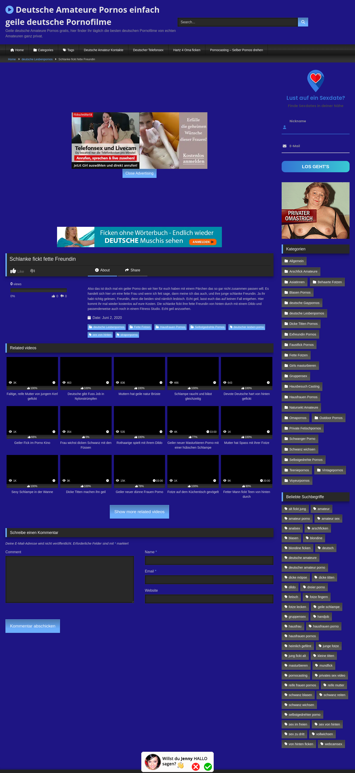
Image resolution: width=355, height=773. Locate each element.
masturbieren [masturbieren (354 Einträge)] (298, 641)
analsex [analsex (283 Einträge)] (294, 504)
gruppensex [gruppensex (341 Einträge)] (297, 592)
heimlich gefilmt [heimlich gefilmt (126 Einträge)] (300, 622)
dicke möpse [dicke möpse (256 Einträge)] (298, 553)
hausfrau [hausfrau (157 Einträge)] (295, 602)
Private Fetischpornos (305, 408)
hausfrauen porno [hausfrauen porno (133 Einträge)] (326, 602)
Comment (13, 552)
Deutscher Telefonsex (148, 50)
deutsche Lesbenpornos (37, 59)
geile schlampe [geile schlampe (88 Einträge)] (329, 582)
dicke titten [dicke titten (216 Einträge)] (326, 553)
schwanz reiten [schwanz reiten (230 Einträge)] (334, 670)
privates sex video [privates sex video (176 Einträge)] (332, 651)
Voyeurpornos (299, 457)
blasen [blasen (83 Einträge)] (293, 514)
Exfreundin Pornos (302, 319)
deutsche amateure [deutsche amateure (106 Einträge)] (303, 533)
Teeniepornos (299, 447)
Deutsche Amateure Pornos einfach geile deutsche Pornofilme (82, 15)
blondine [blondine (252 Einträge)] (316, 514)
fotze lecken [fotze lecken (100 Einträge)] (297, 582)
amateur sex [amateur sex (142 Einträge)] (331, 494)
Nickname (298, 121)
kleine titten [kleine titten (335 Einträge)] (326, 631)
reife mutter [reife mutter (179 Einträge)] (336, 661)
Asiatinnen (297, 271)
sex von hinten (100, 334)
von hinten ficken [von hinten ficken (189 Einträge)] (301, 720)
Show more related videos (139, 511)
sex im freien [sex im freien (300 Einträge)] (298, 700)
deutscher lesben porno (247, 327)
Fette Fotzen (140, 327)
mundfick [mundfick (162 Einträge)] (326, 641)
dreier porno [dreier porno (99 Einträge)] (316, 563)
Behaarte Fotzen (329, 271)
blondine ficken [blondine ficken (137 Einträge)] (299, 524)
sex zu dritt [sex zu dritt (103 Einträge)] (297, 710)
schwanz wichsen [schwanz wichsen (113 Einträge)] (301, 680)
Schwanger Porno (302, 417)
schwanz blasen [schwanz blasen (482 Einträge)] (300, 670)
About (102, 270)
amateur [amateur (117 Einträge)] (324, 484)
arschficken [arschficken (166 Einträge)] (320, 504)
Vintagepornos (332, 447)
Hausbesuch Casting (304, 369)
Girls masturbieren (302, 349)
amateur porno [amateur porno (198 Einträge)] (299, 494)
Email (150, 571)
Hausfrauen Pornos (170, 327)
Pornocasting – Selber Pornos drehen (236, 50)
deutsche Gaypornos (304, 290)
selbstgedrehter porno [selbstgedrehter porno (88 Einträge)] (304, 690)
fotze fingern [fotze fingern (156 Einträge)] (319, 572)
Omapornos (297, 398)
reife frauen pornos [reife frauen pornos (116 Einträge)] (302, 661)
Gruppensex (298, 359)
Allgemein (296, 261)
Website (151, 590)
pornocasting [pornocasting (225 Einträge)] (298, 651)
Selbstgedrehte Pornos (207, 327)
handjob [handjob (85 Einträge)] (323, 592)
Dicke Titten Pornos (303, 310)
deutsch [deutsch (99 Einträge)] (327, 524)
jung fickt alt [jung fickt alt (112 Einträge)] (297, 631)
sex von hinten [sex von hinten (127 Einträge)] (329, 700)
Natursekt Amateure (303, 388)
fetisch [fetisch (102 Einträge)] (293, 572)
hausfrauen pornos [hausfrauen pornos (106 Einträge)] (302, 612)
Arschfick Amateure (330, 261)
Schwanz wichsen (302, 427)
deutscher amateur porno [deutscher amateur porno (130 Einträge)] (307, 543)
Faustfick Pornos (301, 329)
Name (151, 552)
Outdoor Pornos (330, 398)
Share (132, 270)
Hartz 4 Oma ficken (186, 50)
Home (19, 50)
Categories (45, 50)
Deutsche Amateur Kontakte (103, 50)
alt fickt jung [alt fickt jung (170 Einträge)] (297, 484)
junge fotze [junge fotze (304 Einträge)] (331, 622)
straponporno (127, 334)
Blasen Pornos (300, 280)
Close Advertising (139, 173)
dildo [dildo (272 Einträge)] (292, 563)
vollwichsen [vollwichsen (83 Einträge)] (324, 710)
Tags (70, 50)
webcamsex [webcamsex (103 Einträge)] (333, 720)
